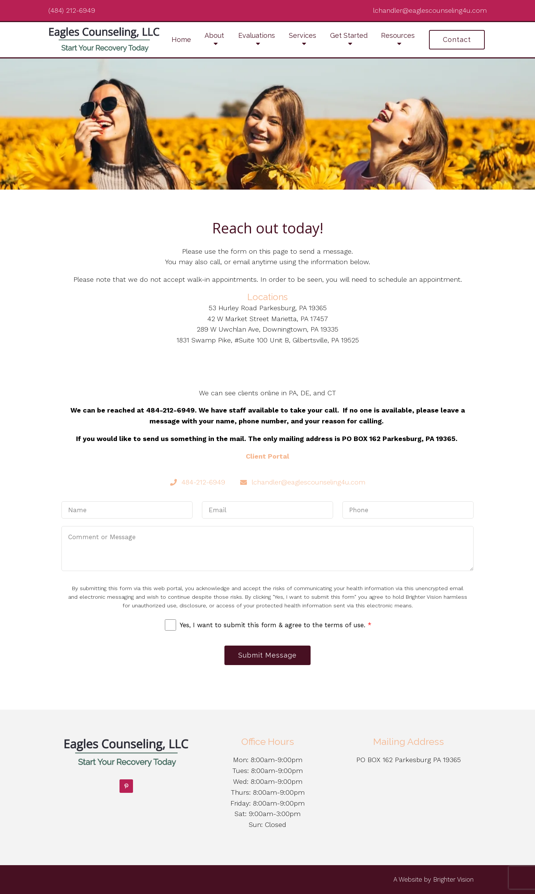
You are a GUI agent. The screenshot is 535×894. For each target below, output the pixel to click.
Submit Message (267, 655)
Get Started (349, 35)
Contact (457, 39)
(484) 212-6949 (71, 10)
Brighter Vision (453, 879)
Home (181, 39)
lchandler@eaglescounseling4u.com (430, 10)
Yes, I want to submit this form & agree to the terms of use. (275, 625)
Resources (398, 35)
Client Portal (267, 456)
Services (302, 35)
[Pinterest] (126, 786)
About (214, 35)
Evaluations (256, 35)
